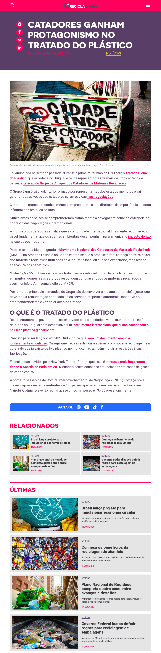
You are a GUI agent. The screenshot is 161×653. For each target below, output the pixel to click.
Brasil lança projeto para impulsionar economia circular (50, 441)
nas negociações (100, 196)
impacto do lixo (139, 236)
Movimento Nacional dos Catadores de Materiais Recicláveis (105, 250)
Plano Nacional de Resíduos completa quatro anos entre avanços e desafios (49, 463)
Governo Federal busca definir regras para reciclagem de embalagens (120, 463)
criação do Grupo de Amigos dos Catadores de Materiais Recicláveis (74, 183)
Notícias (113, 53)
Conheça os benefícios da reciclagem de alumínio (117, 441)
